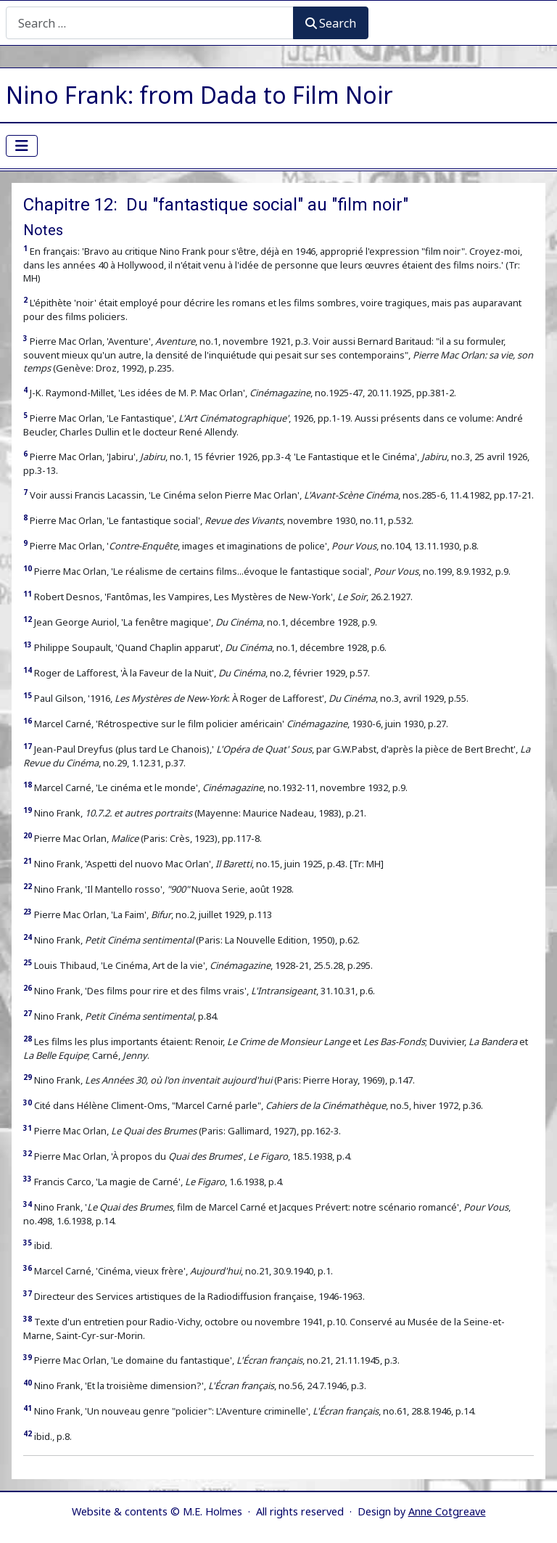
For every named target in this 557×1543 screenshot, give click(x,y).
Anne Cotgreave (447, 1511)
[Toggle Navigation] (22, 146)
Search (330, 23)
